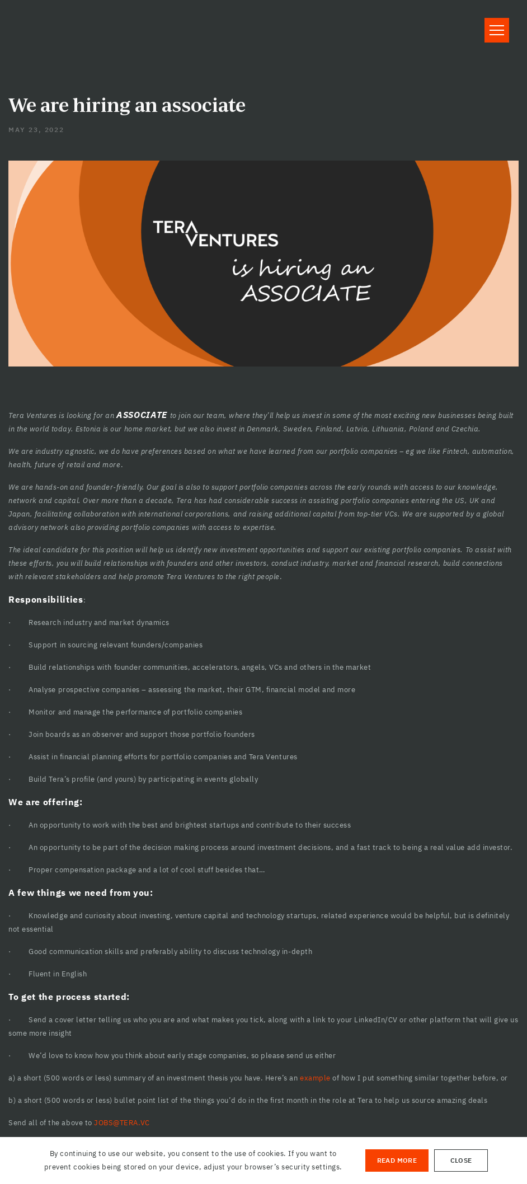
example (315, 1078)
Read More (397, 1160)
